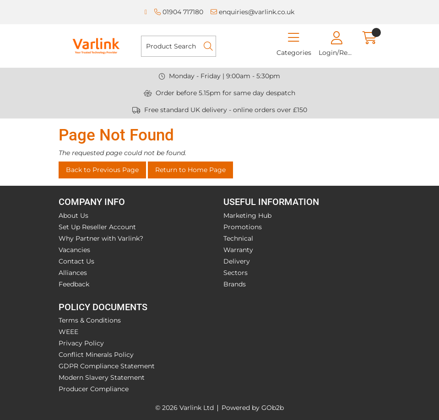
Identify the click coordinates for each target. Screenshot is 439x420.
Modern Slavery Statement (102, 377)
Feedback (74, 284)
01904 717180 (178, 12)
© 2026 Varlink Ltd (184, 408)
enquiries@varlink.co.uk (252, 12)
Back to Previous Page (102, 170)
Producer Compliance (94, 389)
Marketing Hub (247, 215)
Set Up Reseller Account (97, 227)
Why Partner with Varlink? (101, 238)
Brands (234, 284)
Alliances (73, 273)
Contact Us (76, 261)
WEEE (68, 332)
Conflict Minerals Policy (96, 354)
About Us (73, 215)
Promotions (242, 227)
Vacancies (74, 250)
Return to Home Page (190, 170)
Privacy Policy (81, 343)
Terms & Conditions (90, 320)
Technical (238, 238)
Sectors (235, 273)
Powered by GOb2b (253, 408)
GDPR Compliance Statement (107, 366)
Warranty (238, 250)
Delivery (236, 261)
